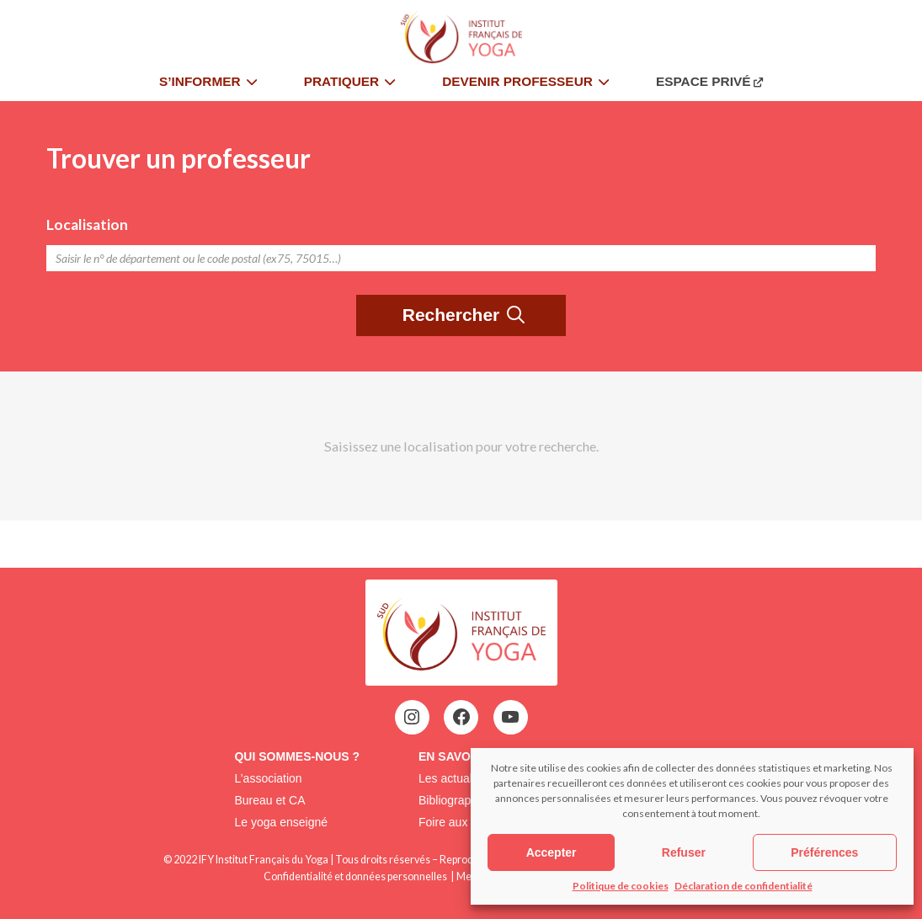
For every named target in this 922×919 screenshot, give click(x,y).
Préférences (824, 852)
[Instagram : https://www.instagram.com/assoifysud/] (411, 717)
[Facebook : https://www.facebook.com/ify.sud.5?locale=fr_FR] (461, 717)
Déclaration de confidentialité (743, 885)
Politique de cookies (621, 885)
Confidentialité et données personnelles (355, 876)
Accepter (551, 852)
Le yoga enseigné (281, 822)
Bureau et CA (269, 800)
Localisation (87, 224)
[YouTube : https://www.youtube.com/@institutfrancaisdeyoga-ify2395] (510, 717)
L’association (267, 778)
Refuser (684, 852)
